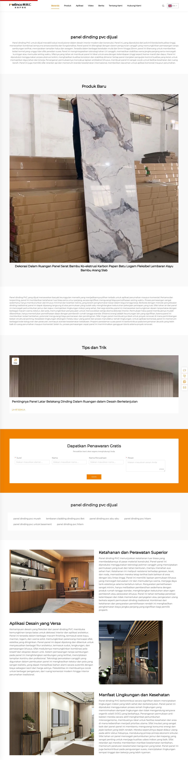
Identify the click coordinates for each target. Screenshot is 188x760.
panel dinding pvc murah (27, 518)
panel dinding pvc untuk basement (32, 524)
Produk (67, 6)
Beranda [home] (55, 6)
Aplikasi (79, 6)
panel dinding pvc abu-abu (104, 518)
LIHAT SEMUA (18, 410)
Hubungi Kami (134, 6)
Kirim (94, 477)
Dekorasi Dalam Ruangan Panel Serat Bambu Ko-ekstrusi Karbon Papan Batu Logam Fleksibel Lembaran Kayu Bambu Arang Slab (94, 268)
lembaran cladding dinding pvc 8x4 (65, 518)
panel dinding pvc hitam (137, 518)
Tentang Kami (115, 6)
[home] (20, 5)
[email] (184, 387)
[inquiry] (184, 370)
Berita (101, 6)
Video (91, 6)
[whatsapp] (184, 382)
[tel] (184, 376)
